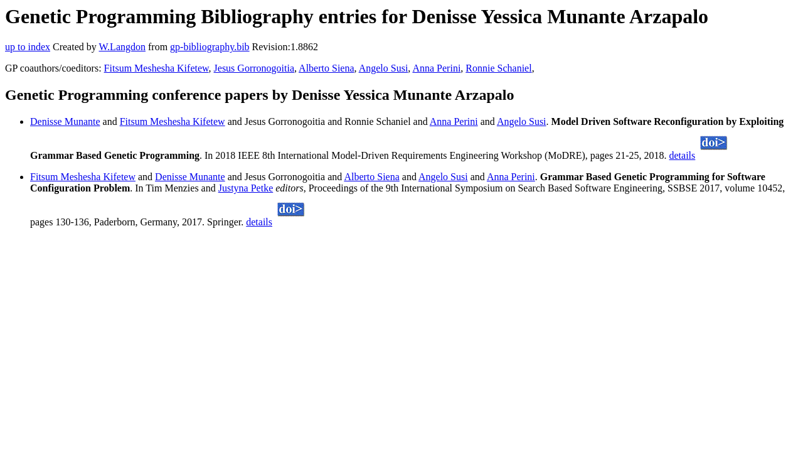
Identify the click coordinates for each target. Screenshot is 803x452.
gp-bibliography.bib (210, 46)
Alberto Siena (326, 68)
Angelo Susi (383, 68)
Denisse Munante (65, 121)
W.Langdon (122, 46)
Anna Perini (436, 68)
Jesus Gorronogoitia (254, 68)
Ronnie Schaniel (498, 68)
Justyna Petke (246, 188)
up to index (27, 46)
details (682, 155)
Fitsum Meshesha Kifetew (156, 68)
